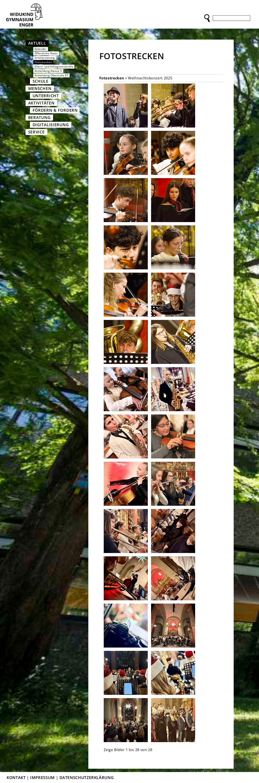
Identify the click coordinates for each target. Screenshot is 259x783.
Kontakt (16, 777)
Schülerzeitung (45, 58)
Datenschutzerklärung (86, 777)
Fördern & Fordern (55, 110)
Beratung (39, 117)
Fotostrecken (43, 62)
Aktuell (37, 43)
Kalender (41, 49)
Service (36, 132)
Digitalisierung (51, 124)
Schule (40, 81)
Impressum (42, 777)
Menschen (40, 88)
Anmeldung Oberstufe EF (51, 75)
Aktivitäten (41, 103)
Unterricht (46, 95)
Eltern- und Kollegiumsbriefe (54, 66)
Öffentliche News (46, 53)
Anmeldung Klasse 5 (48, 71)
